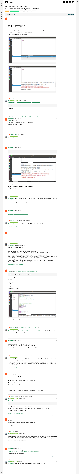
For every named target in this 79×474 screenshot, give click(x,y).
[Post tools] (56, 95)
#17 (56, 418)
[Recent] (1, 3)
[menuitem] (78, 1)
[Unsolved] (1, 19)
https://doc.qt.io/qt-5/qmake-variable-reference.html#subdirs (31, 330)
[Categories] (1, 1)
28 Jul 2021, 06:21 (23, 222)
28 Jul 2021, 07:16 (18, 340)
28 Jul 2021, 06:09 (18, 147)
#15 (56, 373)
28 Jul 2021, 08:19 (23, 433)
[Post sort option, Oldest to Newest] (9, 14)
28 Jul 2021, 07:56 (23, 398)
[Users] (1, 10)
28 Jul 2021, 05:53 (23, 100)
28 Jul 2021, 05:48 (18, 18)
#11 (56, 270)
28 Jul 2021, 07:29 (23, 357)
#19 (56, 448)
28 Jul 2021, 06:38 (23, 243)
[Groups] (1, 12)
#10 (56, 243)
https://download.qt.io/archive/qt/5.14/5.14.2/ (17, 126)
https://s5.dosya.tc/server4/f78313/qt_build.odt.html (18, 214)
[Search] (1, 14)
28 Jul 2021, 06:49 (18, 270)
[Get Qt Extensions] (1, 16)
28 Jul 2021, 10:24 (18, 448)
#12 (56, 329)
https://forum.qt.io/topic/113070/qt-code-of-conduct (15, 111)
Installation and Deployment (14, 11)
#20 (56, 461)
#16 (56, 398)
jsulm (9, 100)
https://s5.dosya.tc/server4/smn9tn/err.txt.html (17, 236)
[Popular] (1, 8)
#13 (56, 340)
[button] (1, 473)
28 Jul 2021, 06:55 (23, 329)
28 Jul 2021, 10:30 (23, 461)
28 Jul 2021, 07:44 (18, 373)
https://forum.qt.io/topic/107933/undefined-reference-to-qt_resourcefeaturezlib (23, 451)
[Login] (78, 1)
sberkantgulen (10, 18)
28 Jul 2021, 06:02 (23, 136)
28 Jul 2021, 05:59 (18, 118)
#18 (56, 433)
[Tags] (1, 6)
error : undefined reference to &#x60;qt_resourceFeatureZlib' (28, 102)
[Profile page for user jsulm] (6, 101)
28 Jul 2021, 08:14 (18, 418)
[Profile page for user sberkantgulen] (6, 18)
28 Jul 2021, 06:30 (18, 232)
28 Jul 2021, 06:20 (18, 210)
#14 (56, 357)
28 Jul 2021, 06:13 (23, 196)
